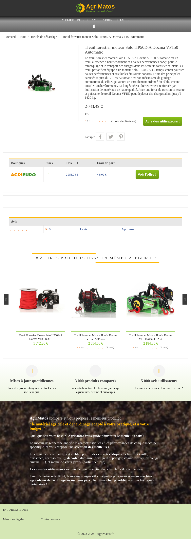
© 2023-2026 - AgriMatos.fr (96, 533)
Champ (92, 20)
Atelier (67, 20)
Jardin (107, 20)
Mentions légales (14, 519)
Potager (122, 20)
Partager (100, 136)
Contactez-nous (51, 519)
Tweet (110, 136)
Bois (80, 20)
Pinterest (120, 136)
